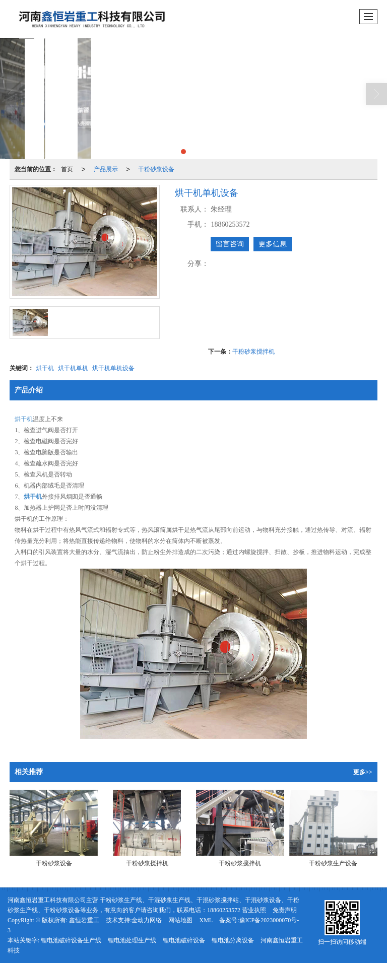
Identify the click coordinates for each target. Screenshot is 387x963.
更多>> (362, 772)
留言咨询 (230, 244)
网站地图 (180, 920)
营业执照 (254, 910)
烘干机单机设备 (113, 368)
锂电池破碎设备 (184, 940)
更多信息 (273, 244)
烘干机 (45, 368)
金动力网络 (147, 920)
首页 (67, 169)
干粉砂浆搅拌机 (253, 351)
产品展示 (106, 169)
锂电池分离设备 (233, 940)
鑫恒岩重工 (84, 920)
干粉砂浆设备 (156, 169)
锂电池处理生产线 (132, 940)
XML (206, 920)
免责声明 (285, 910)
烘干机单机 (73, 368)
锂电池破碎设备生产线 (71, 940)
